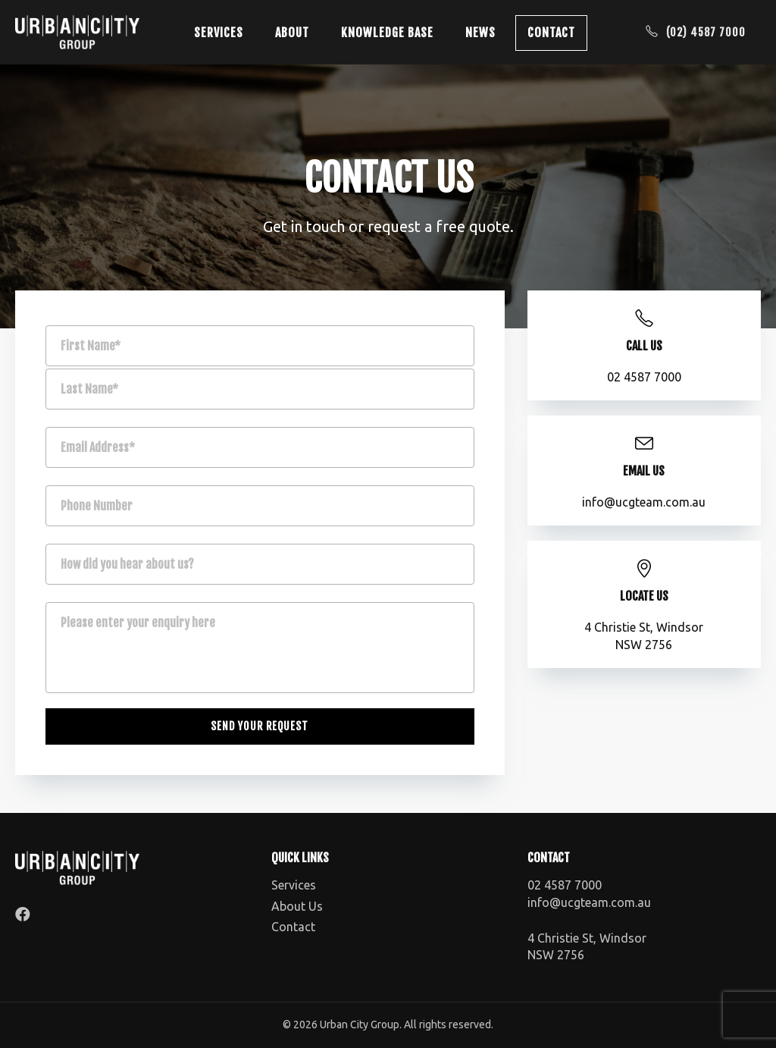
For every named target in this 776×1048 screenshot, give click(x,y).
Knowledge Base (387, 32)
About (292, 32)
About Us (297, 906)
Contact (551, 32)
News (480, 32)
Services (218, 32)
